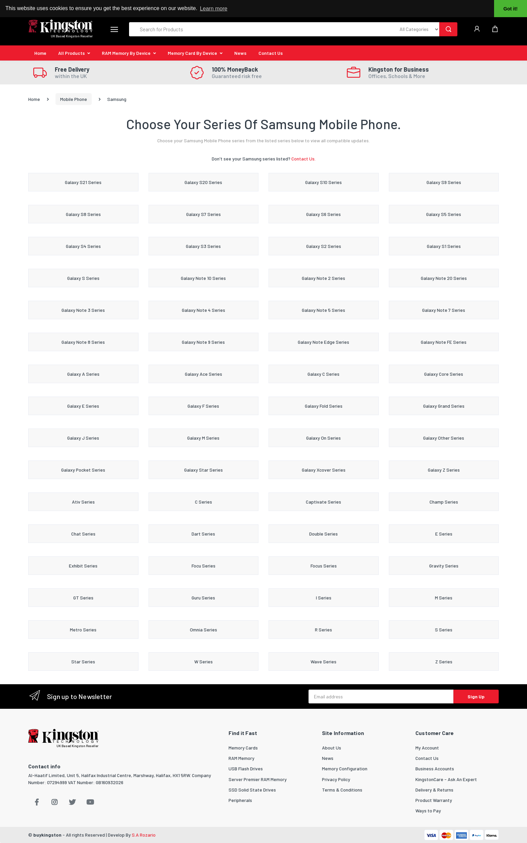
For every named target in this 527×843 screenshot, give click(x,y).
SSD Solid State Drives (252, 790)
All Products (71, 53)
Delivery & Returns (434, 790)
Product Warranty (433, 800)
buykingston (47, 835)
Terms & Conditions (342, 790)
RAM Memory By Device (126, 53)
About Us (331, 747)
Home (40, 53)
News (240, 53)
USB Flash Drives (246, 768)
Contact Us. (303, 158)
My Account (427, 747)
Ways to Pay (428, 810)
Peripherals (240, 800)
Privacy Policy (336, 779)
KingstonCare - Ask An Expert (446, 779)
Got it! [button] (510, 8)
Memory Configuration (344, 768)
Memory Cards (243, 747)
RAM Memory (241, 758)
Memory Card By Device (192, 53)
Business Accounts (434, 768)
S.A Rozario (144, 835)
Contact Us (270, 53)
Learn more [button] (214, 8)
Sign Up (476, 696)
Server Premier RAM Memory (258, 779)
